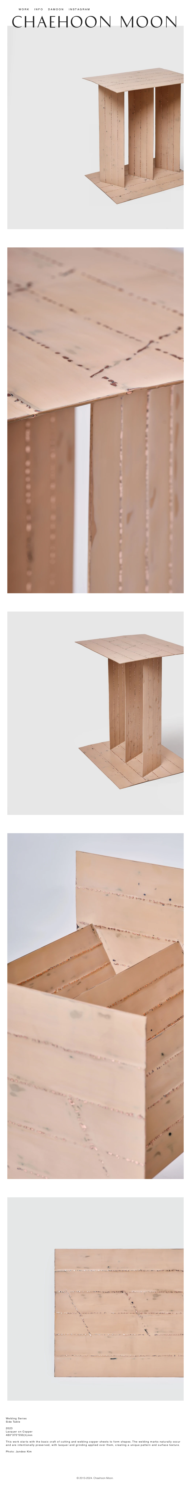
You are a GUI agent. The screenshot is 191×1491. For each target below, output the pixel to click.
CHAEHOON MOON (95, 21)
